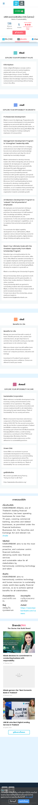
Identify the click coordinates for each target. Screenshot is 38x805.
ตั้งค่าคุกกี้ (13, 801)
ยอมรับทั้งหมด (23, 801)
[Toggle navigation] (4, 3)
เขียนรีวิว (19, 32)
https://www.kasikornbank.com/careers (28, 613)
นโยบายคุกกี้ (29, 797)
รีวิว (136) (7, 39)
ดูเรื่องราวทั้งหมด (19, 734)
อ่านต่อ (5, 537)
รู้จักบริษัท (22, 39)
